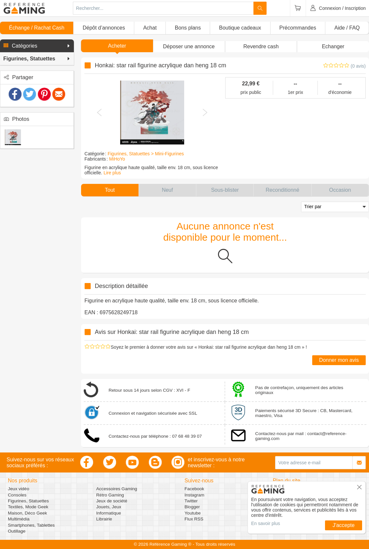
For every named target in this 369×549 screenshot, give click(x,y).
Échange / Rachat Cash (36, 28)
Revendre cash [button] (261, 46)
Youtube (193, 513)
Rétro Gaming (110, 495)
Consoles (17, 495)
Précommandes (297, 28)
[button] (37, 46)
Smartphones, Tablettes (31, 525)
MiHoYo (117, 159)
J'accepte (344, 525)
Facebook (194, 488)
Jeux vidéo (18, 488)
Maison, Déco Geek (27, 513)
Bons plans (188, 28)
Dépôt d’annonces (104, 28)
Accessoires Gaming (116, 488)
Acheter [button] (117, 46)
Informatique (108, 513)
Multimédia (19, 518)
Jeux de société (111, 500)
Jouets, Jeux (108, 506)
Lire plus (112, 172)
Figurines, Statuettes (28, 500)
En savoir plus (265, 523)
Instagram (194, 495)
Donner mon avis (339, 360)
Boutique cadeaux (240, 28)
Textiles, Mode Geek (28, 506)
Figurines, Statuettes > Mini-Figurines (146, 153)
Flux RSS (194, 518)
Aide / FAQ (346, 28)
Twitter (191, 500)
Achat (150, 28)
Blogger (192, 506)
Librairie (104, 518)
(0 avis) (358, 66)
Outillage (17, 531)
